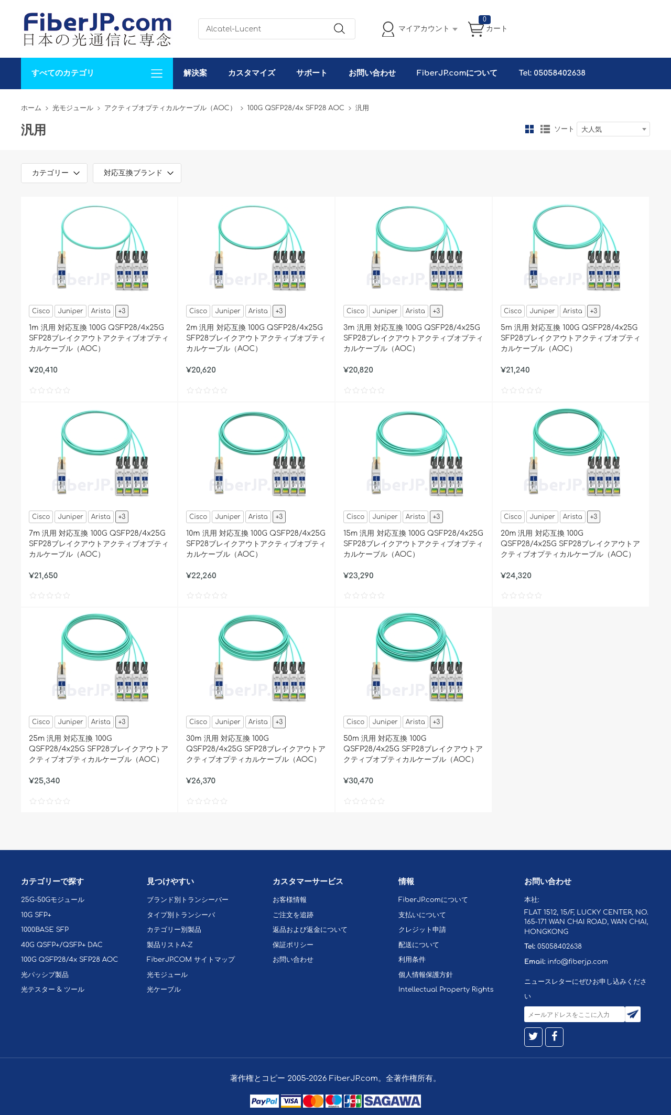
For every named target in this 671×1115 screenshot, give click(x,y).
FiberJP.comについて (457, 73)
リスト (545, 129)
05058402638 (559, 946)
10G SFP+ (36, 915)
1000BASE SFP (45, 929)
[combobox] (613, 129)
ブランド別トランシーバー (188, 900)
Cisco (41, 311)
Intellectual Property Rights (445, 989)
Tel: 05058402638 (551, 73)
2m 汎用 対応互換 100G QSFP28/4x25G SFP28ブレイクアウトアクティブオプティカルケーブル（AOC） (256, 338)
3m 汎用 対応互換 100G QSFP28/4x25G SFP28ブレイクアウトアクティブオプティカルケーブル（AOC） (413, 338)
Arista (101, 311)
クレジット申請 (422, 929)
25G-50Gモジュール (52, 900)
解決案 (195, 73)
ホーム (31, 108)
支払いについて (422, 915)
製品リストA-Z (170, 945)
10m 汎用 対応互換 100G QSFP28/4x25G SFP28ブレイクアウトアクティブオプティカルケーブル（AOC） (256, 543)
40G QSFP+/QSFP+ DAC (62, 945)
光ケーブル (164, 989)
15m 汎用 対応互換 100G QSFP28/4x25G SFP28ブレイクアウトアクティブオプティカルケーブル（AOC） (413, 543)
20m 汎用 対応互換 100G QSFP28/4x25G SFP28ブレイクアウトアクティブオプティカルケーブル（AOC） (570, 543)
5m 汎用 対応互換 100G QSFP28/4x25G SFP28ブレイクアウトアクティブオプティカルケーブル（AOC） (571, 338)
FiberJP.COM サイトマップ (191, 959)
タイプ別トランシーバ (181, 915)
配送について (418, 945)
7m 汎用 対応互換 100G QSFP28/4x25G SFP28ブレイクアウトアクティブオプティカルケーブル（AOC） (99, 543)
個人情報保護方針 (425, 975)
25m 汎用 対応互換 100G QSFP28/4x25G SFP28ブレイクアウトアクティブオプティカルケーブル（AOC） (98, 749)
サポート (312, 73)
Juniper (70, 311)
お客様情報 (290, 900)
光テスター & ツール (52, 989)
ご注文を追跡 (293, 915)
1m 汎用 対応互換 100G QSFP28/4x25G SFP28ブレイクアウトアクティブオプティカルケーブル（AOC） (99, 338)
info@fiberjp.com (577, 961)
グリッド (529, 129)
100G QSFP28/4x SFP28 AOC (295, 108)
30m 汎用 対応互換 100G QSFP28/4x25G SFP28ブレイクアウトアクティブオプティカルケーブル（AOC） (256, 749)
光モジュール (72, 108)
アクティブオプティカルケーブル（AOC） (170, 108)
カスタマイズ (251, 73)
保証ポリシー (293, 945)
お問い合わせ (372, 73)
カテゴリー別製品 (174, 929)
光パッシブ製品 (45, 975)
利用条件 (412, 959)
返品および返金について (310, 929)
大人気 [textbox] (591, 129)
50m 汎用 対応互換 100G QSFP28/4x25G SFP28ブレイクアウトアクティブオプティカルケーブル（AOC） (413, 749)
